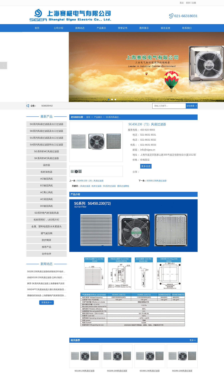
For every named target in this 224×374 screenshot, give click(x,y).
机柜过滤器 (97, 186)
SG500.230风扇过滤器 (157, 180)
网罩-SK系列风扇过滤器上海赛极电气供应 (45, 283)
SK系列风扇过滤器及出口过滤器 (46, 130)
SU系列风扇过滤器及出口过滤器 (46, 137)
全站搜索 (190, 105)
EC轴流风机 (46, 185)
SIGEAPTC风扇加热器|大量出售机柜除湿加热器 (47, 289)
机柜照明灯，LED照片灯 (46, 219)
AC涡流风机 (46, 199)
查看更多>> (46, 302)
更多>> (193, 340)
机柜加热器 (46, 171)
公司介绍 (58, 27)
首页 (37, 27)
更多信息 (146, 166)
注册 (194, 2)
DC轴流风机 (46, 205)
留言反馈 (165, 27)
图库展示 (144, 27)
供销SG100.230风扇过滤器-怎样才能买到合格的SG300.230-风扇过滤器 (47, 277)
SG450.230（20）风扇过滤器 (90, 180)
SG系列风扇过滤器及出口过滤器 (115, 117)
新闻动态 (80, 27)
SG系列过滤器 (109, 186)
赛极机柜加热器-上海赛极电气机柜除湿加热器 (47, 295)
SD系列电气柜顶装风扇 (46, 212)
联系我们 (187, 27)
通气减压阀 (46, 233)
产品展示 (101, 27)
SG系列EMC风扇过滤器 (46, 151)
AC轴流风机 (46, 178)
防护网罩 (46, 240)
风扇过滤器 (85, 186)
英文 (182, 2)
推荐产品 (46, 246)
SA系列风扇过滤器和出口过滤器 (46, 144)
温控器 (46, 165)
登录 (188, 2)
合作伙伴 (46, 253)
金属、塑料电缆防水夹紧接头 (46, 226)
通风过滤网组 (123, 186)
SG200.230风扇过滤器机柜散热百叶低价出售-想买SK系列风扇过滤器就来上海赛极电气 (47, 271)
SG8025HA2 (47, 105)
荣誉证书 (122, 27)
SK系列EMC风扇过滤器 (46, 158)
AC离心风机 (46, 192)
